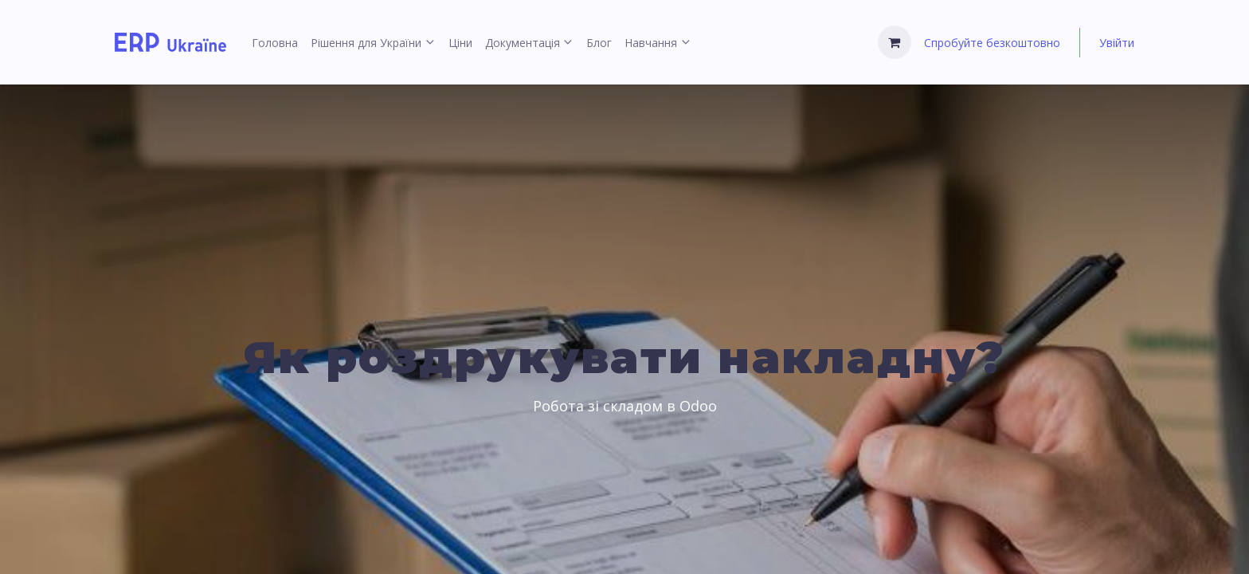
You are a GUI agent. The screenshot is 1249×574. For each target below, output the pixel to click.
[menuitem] (274, 42)
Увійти (1116, 42)
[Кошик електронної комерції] (894, 42)
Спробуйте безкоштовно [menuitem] (992, 42)
